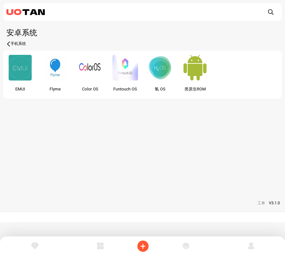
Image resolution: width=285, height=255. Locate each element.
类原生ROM (195, 89)
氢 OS (160, 89)
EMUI (20, 89)
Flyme (55, 89)
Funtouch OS (125, 89)
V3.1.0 (274, 203)
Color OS (90, 89)
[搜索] (271, 12)
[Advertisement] (142, 143)
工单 (261, 203)
